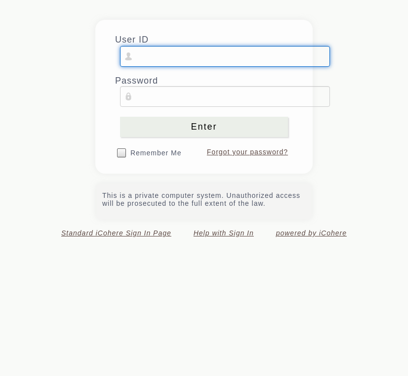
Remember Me (156, 153)
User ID (132, 40)
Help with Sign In (224, 233)
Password (136, 81)
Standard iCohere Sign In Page (116, 233)
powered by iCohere (311, 233)
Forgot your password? (247, 152)
